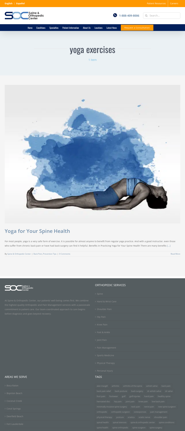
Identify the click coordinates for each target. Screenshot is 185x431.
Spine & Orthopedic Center (19, 254)
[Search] (146, 15)
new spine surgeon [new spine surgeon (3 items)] (167, 406)
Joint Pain (102, 339)
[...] (169, 245)
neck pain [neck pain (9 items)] (135, 406)
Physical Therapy (106, 363)
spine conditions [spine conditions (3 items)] (166, 422)
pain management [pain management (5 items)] (158, 412)
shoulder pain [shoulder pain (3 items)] (160, 417)
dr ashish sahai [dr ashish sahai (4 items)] (154, 391)
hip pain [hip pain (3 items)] (118, 401)
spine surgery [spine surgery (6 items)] (156, 427)
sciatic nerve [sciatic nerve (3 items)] (144, 417)
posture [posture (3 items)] (120, 417)
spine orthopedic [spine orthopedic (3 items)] (120, 427)
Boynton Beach (14, 393)
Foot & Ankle (103, 332)
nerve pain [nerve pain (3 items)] (149, 406)
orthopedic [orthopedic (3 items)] (102, 412)
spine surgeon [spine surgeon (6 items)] (139, 427)
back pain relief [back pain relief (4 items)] (104, 391)
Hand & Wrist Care (106, 301)
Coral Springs (14, 408)
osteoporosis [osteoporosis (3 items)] (140, 412)
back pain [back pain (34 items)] (166, 386)
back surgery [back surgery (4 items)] (137, 391)
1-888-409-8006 (129, 15)
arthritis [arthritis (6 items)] (115, 386)
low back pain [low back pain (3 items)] (158, 401)
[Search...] (161, 15)
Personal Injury (105, 370)
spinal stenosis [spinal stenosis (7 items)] (119, 422)
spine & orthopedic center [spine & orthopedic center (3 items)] (143, 422)
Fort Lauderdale (15, 424)
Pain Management (106, 347)
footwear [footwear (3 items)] (113, 396)
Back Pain (38, 254)
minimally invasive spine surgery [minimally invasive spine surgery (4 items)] (112, 406)
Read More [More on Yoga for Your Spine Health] (175, 254)
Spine (100, 293)
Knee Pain (102, 324)
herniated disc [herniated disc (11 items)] (103, 401)
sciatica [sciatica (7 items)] (131, 417)
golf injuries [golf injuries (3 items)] (134, 396)
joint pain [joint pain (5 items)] (130, 401)
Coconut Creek (14, 400)
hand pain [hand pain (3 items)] (149, 396)
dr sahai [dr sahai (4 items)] (169, 391)
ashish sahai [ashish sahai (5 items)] (151, 386)
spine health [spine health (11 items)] (102, 427)
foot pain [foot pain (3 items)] (101, 396)
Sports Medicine (105, 355)
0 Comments (64, 254)
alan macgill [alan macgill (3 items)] (102, 386)
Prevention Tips (49, 254)
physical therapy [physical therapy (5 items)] (104, 417)
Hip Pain (101, 316)
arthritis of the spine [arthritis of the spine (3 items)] (132, 386)
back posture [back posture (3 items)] (121, 391)
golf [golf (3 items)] (123, 396)
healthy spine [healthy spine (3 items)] (164, 396)
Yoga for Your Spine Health (37, 231)
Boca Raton (12, 385)
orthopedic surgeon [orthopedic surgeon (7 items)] (120, 412)
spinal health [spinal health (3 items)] (103, 422)
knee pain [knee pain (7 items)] (143, 401)
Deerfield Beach (15, 416)
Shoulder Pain (104, 309)
